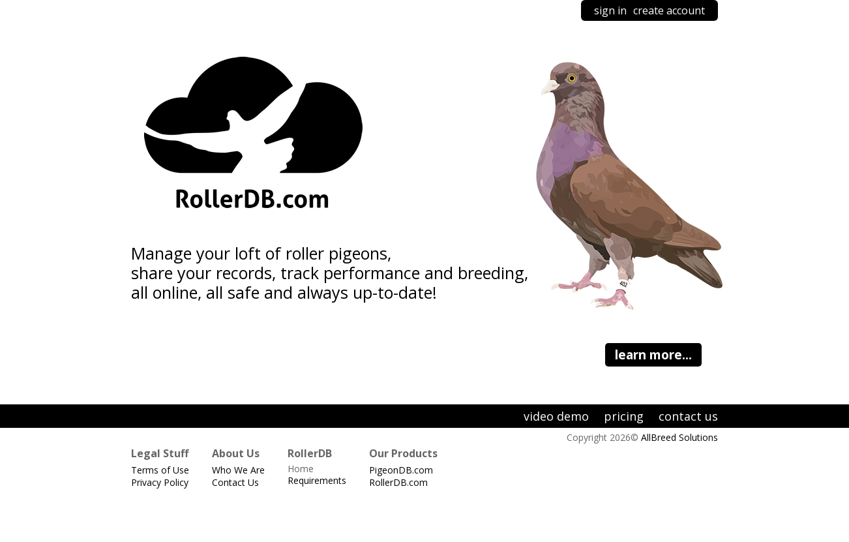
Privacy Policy (159, 482)
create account (669, 10)
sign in (610, 10)
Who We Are (238, 470)
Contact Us (235, 482)
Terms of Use (160, 470)
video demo (556, 416)
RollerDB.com (398, 482)
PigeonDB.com (401, 470)
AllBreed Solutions (679, 437)
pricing (624, 416)
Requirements (317, 480)
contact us (688, 416)
